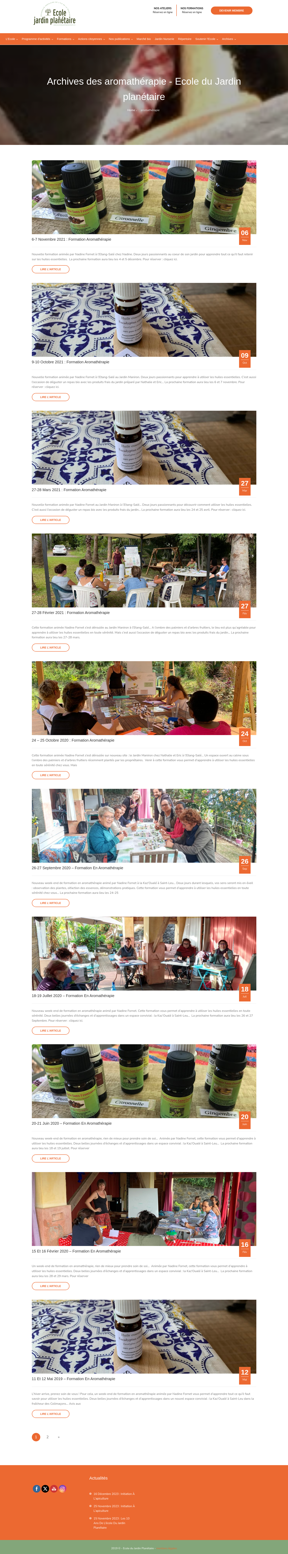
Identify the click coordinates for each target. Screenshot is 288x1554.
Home (131, 110)
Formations (64, 38)
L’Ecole (10, 38)
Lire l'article (50, 269)
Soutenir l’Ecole (205, 38)
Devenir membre (231, 10)
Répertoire (184, 38)
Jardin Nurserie (164, 38)
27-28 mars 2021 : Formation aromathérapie (69, 489)
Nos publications (119, 38)
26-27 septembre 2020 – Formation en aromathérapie (78, 867)
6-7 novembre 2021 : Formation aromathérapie (72, 239)
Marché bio (144, 38)
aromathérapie (150, 110)
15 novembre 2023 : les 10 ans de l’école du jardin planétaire (112, 1521)
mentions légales (166, 1547)
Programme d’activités (36, 38)
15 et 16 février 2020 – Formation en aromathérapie (77, 1250)
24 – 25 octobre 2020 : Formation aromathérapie (74, 740)
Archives (227, 38)
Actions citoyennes (90, 38)
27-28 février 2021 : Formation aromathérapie (71, 612)
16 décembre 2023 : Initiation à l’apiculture (114, 1495)
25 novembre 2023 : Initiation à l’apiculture (114, 1507)
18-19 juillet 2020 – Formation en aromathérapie (74, 995)
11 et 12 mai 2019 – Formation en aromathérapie (74, 1378)
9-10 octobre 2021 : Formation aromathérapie (71, 362)
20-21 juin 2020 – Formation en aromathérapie (72, 1122)
